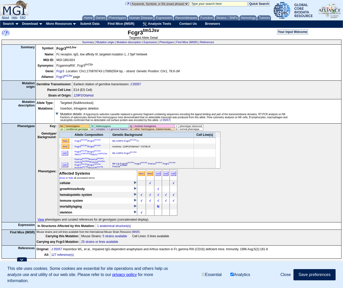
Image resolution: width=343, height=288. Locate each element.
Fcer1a (82, 159)
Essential (212, 274)
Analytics (240, 274)
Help (14, 17)
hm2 (150, 173)
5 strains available (114, 236)
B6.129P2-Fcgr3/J (125, 140)
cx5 (173, 173)
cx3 (158, 173)
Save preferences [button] (314, 274)
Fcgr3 (60, 71)
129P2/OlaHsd (83, 95)
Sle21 (82, 154)
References (207, 42)
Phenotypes (166, 42)
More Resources (59, 24)
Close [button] (285, 274)
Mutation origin (105, 42)
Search (8, 24)
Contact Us (188, 24)
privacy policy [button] (124, 274)
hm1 (141, 173)
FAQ (23, 17)
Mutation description (129, 42)
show (62, 177)
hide (70, 177)
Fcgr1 (81, 164)
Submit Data (90, 24)
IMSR (136, 232)
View (41, 219)
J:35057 (135, 84)
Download (30, 24)
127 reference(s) (62, 255)
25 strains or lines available (99, 242)
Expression (150, 42)
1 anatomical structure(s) (114, 226)
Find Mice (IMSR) (121, 24)
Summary (88, 42)
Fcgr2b (81, 167)
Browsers (212, 24)
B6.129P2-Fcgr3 (124, 153)
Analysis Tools (157, 24)
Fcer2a (82, 162)
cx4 (166, 173)
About (5, 17)
